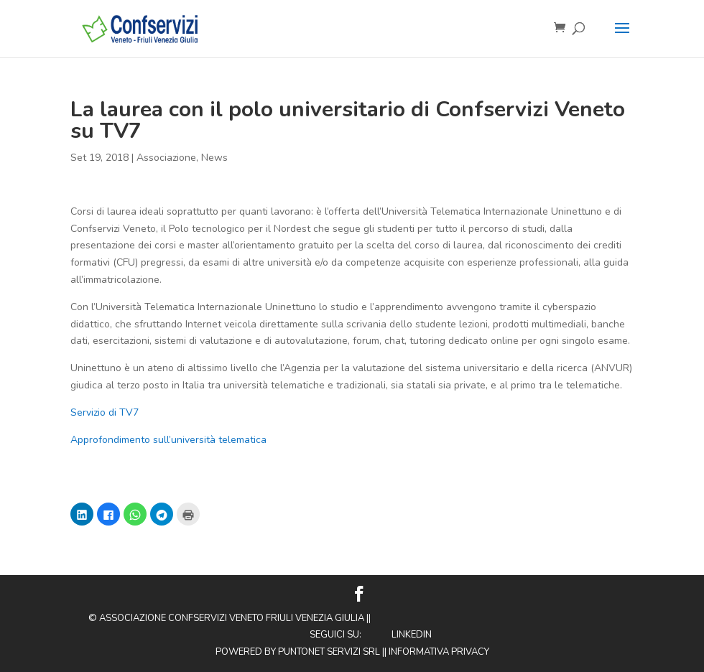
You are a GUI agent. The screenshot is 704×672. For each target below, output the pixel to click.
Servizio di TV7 (104, 412)
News (214, 157)
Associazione (166, 157)
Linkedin (412, 634)
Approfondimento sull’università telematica (168, 440)
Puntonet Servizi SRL (329, 651)
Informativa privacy (439, 651)
